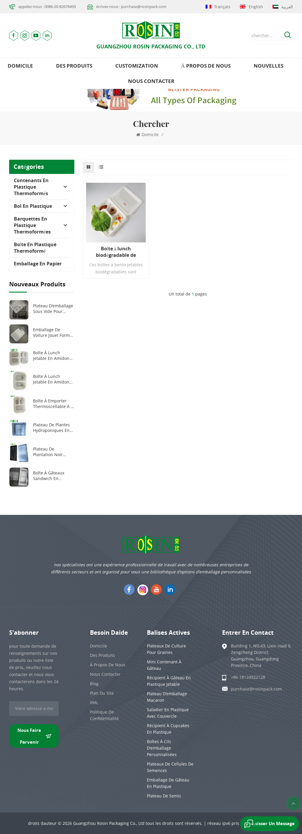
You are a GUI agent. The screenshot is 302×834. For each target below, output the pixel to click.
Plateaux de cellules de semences (170, 767)
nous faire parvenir (34, 736)
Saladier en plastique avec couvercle (168, 713)
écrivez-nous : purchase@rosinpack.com (131, 6)
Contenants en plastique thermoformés (31, 187)
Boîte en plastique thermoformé (35, 247)
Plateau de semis (164, 796)
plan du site (102, 693)
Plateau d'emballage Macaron (167, 697)
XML (94, 702)
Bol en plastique (33, 206)
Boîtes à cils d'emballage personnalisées (162, 748)
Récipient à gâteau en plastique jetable (169, 681)
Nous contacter (151, 81)
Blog (94, 683)
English (251, 6)
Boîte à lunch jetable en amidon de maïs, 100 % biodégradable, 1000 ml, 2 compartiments (53, 379)
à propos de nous (205, 65)
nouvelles (268, 65)
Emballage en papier (38, 263)
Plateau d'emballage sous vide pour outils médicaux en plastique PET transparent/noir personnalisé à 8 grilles (53, 308)
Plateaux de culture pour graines (166, 649)
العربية (283, 6)
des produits (74, 65)
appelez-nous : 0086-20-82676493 (47, 6)
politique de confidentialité (104, 715)
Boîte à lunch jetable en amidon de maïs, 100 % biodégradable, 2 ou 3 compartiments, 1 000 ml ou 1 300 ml (53, 355)
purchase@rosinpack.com (256, 689)
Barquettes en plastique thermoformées (32, 225)
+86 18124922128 (248, 677)
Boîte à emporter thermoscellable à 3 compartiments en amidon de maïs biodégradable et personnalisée (53, 403)
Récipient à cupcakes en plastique (168, 729)
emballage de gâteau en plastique (168, 783)
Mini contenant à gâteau (164, 665)
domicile (20, 65)
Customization (136, 65)
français (218, 6)
